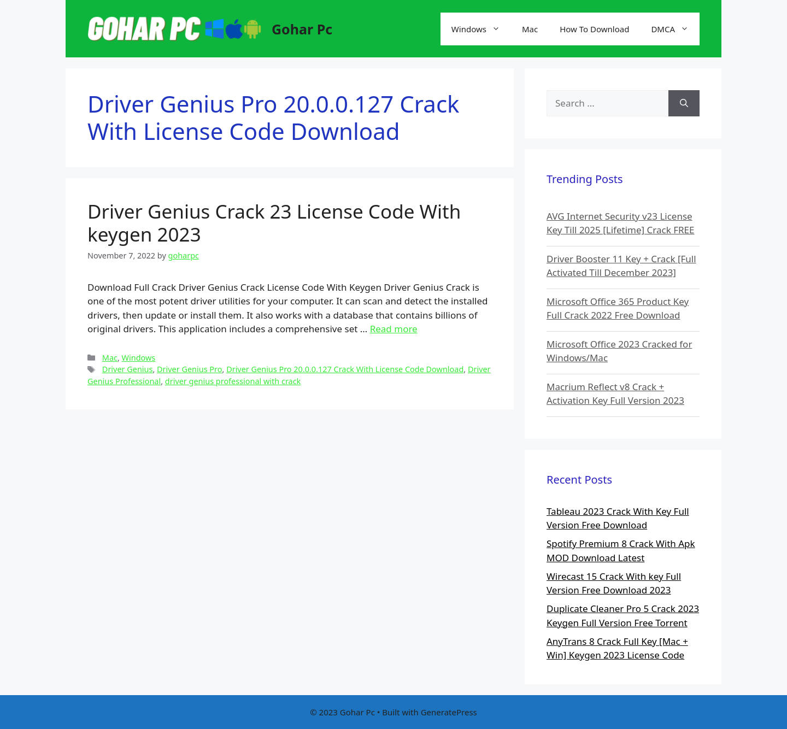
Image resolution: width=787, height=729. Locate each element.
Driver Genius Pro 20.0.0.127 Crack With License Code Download (344, 369)
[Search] (684, 103)
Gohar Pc (302, 29)
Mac (530, 28)
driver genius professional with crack (233, 381)
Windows (481, 29)
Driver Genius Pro (189, 369)
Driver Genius (127, 369)
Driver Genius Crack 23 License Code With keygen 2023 (274, 222)
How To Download (594, 28)
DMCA (675, 29)
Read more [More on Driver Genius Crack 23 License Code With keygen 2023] (394, 328)
